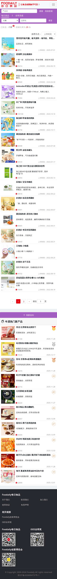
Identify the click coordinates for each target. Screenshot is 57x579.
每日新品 (5, 15)
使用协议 (6, 504)
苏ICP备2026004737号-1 (29, 575)
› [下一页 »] (29, 301)
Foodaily (31, 572)
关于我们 (6, 499)
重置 (50, 20)
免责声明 (25, 504)
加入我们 (44, 499)
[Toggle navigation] (53, 4)
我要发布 (28, 315)
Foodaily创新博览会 (10, 517)
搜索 (41, 11)
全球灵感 (19, 15)
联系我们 (25, 499)
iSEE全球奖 (7, 522)
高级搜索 (49, 11)
